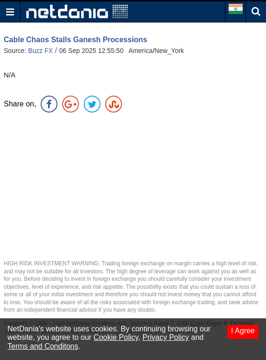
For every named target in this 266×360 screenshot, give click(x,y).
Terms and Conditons (42, 346)
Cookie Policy (115, 337)
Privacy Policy (166, 337)
